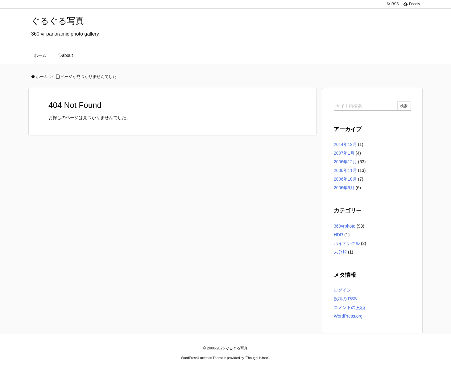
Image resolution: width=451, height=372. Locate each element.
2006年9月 (344, 187)
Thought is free (257, 358)
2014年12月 (345, 144)
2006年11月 (345, 170)
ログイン (342, 290)
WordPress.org (348, 316)
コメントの (350, 307)
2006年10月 (345, 179)
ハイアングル (347, 243)
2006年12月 (345, 161)
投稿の (345, 298)
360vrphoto (344, 226)
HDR (338, 234)
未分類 (340, 252)
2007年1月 (344, 153)
